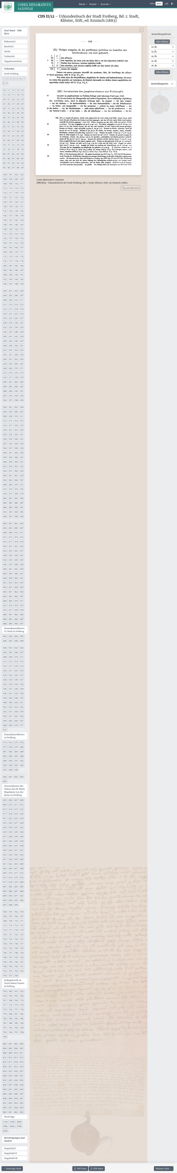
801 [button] (10, 1043)
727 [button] (21, 939)
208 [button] (4, 300)
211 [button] (21, 300)
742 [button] (16, 957)
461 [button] (10, 591)
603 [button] (21, 776)
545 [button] (10, 698)
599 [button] (16, 769)
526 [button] (16, 675)
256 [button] (4, 354)
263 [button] (21, 359)
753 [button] (10, 971)
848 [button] (4, 1098)
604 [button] (4, 781)
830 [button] (16, 1075)
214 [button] (16, 304)
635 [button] (16, 832)
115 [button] (21, 188)
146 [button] (16, 224)
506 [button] (16, 652)
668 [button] (21, 868)
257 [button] (10, 354)
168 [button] (4, 252)
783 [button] (4, 1018)
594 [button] (10, 765)
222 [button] (16, 313)
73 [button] (18, 144)
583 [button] (16, 751)
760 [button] (10, 991)
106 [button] (16, 179)
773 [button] (16, 1005)
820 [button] (4, 1066)
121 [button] (10, 197)
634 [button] (10, 832)
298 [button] (16, 400)
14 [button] (22, 90)
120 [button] (4, 197)
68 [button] (18, 140)
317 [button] (10, 425)
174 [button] (16, 256)
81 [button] (9, 154)
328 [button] (4, 439)
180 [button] (4, 265)
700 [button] (4, 911)
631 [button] (16, 827)
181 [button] (10, 265)
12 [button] (13, 90)
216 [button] (4, 309)
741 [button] (10, 957)
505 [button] (10, 652)
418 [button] (16, 541)
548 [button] (4, 702)
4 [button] (13, 78)
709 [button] (10, 921)
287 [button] (21, 386)
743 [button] (21, 957)
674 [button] (10, 877)
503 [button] (21, 647)
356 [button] (4, 471)
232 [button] (4, 327)
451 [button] (21, 578)
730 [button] (16, 943)
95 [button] (4, 167)
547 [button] (21, 698)
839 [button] (21, 1084)
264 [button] (4, 363)
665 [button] (4, 868)
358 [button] (16, 471)
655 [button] (16, 854)
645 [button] (4, 845)
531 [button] (21, 679)
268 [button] (4, 368)
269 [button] (10, 368)
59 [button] (22, 131)
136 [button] (4, 215)
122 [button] (16, 197)
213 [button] (10, 304)
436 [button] (4, 564)
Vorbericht (9, 56)
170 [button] (16, 252)
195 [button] (21, 279)
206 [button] (16, 295)
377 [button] (10, 493)
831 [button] (21, 1075)
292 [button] (4, 395)
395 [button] (21, 512)
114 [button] (16, 188)
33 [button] (18, 108)
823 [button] (21, 1066)
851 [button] (21, 1098)
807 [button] (21, 1048)
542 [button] (16, 693)
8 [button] (3, 83)
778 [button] (21, 1009)
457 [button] (10, 587)
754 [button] (16, 971)
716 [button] (4, 930)
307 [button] (21, 411)
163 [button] (21, 243)
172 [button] (4, 256)
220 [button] (4, 313)
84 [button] (22, 154)
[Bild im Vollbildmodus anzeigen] (141, 30)
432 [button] (4, 560)
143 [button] (21, 220)
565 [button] (10, 720)
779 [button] (4, 1014)
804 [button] (4, 1048)
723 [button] (21, 934)
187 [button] (21, 270)
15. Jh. (154, 61)
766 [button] (21, 995)
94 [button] (22, 163)
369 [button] (10, 484)
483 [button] (21, 614)
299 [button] (21, 400)
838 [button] (16, 1084)
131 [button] (21, 206)
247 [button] (21, 341)
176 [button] (4, 261)
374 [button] (16, 489)
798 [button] (21, 1032)
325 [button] (10, 434)
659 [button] (16, 859)
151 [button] (21, 229)
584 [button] (21, 751)
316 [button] (4, 425)
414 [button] (16, 537)
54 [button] (22, 126)
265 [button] (10, 363)
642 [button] (10, 841)
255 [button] (21, 350)
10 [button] (4, 90)
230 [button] (16, 322)
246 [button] (16, 341)
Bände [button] (82, 4)
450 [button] (16, 578)
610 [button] (10, 804)
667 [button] (16, 868)
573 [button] (4, 742)
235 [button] (21, 327)
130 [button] (16, 206)
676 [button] (21, 877)
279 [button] (21, 377)
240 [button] (4, 336)
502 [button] (16, 647)
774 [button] (21, 1005)
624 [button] (21, 818)
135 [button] (21, 211)
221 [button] (10, 313)
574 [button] (10, 742)
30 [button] (4, 108)
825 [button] (10, 1071)
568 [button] (4, 725)
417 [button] (10, 541)
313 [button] (10, 420)
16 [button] (9, 94)
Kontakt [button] (105, 4)
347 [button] (21, 457)
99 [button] (22, 167)
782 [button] (21, 1014)
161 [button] (10, 243)
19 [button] (22, 94)
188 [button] (4, 274)
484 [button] (4, 619)
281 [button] (10, 382)
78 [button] (18, 149)
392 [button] (4, 512)
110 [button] (16, 183)
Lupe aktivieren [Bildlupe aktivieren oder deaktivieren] (130, 187)
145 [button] (10, 224)
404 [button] (4, 528)
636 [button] (21, 832)
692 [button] (21, 895)
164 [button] (4, 247)
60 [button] (4, 135)
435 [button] (21, 560)
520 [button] (4, 670)
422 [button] (16, 546)
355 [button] (21, 466)
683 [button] (16, 886)
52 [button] (13, 126)
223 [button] (21, 313)
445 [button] (10, 573)
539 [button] (21, 688)
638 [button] (10, 836)
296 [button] (4, 400)
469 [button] (10, 601)
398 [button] (16, 516)
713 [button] (10, 925)
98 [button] (18, 167)
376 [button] (4, 493)
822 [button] (16, 1066)
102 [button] (16, 174)
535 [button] (21, 684)
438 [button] (16, 564)
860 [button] (4, 1112)
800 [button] (4, 1043)
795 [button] (4, 1032)
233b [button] (12, 1121)
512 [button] (4, 661)
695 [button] (16, 900)
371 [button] (21, 484)
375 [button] (21, 489)
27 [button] (13, 103)
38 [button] (18, 113)
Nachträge (9, 1116)
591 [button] (16, 760)
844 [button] (4, 1094)
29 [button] (22, 103)
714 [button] (16, 925)
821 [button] (10, 1066)
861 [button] (10, 1112)
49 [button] (22, 122)
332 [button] (4, 443)
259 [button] (21, 354)
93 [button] (18, 163)
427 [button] (21, 550)
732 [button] (4, 948)
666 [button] (10, 868)
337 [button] (10, 448)
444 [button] (4, 573)
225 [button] (10, 318)
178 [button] (16, 261)
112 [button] (4, 188)
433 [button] (10, 560)
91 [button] (9, 163)
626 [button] (10, 822)
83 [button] (18, 154)
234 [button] (16, 327)
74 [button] (22, 144)
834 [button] (16, 1080)
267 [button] (21, 363)
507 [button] (21, 652)
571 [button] (21, 725)
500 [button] (4, 647)
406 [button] (16, 528)
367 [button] (21, 480)
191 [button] (21, 274)
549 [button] (10, 702)
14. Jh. (154, 56)
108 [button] (4, 183)
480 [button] (4, 614)
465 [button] (10, 596)
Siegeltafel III (11, 1158)
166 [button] (16, 247)
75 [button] (4, 149)
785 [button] (16, 1018)
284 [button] (4, 386)
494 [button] (16, 636)
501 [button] (10, 647)
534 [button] (16, 684)
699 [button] (16, 904)
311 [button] (21, 416)
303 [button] (21, 407)
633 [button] (4, 832)
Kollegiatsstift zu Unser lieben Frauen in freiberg (14, 983)
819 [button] (21, 1062)
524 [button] (4, 675)
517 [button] (10, 666)
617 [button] (4, 813)
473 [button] (10, 605)
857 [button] (10, 1107)
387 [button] (21, 502)
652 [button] (21, 850)
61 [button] (9, 135)
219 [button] (21, 309)
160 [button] (4, 243)
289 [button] (10, 391)
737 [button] (10, 952)
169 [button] (10, 252)
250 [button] (16, 345)
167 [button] (21, 247)
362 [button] (16, 475)
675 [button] (16, 877)
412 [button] (4, 537)
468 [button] (4, 601)
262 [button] (16, 359)
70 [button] (4, 144)
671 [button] (16, 873)
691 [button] (16, 895)
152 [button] (4, 233)
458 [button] (16, 587)
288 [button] (4, 391)
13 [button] (18, 90)
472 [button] (4, 605)
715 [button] (21, 925)
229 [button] (10, 322)
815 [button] (21, 1057)
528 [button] (4, 679)
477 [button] (10, 610)
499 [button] (21, 641)
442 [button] (16, 569)
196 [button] (4, 284)
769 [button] (16, 1000)
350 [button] (16, 461)
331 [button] (21, 439)
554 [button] (16, 707)
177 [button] (10, 261)
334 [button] (16, 443)
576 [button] (21, 742)
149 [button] (10, 229)
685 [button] (4, 891)
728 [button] (4, 943)
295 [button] (21, 395)
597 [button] (4, 769)
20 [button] (4, 99)
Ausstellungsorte (159, 83)
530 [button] (16, 679)
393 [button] (10, 512)
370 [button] (16, 484)
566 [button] (16, 720)
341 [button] (10, 452)
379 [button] (21, 493)
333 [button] (10, 443)
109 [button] (10, 183)
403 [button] (21, 523)
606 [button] (10, 800)
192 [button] (4, 279)
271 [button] (21, 368)
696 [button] (21, 900)
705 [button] (10, 916)
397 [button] (10, 516)
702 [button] (16, 911)
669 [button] (4, 873)
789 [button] (16, 1023)
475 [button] (21, 605)
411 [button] (21, 532)
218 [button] (16, 309)
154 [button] (16, 233)
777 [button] (16, 1009)
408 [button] (4, 532)
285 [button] (10, 386)
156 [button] (4, 238)
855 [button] (21, 1103)
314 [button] (16, 420)
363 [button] (21, 475)
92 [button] (13, 163)
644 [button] (21, 841)
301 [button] (10, 407)
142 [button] (16, 220)
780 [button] (10, 1014)
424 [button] (4, 550)
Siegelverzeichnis (13, 61)
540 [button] (4, 693)
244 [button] (4, 341)
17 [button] (13, 94)
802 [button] (16, 1043)
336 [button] (4, 448)
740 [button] (4, 957)
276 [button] (4, 377)
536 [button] (4, 688)
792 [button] (10, 1027)
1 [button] (3, 78)
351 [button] (21, 461)
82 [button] (13, 154)
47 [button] (13, 122)
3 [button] (10, 78)
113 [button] (10, 188)
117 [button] (10, 192)
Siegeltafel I (10, 1148)
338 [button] (16, 448)
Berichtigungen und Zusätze (14, 1139)
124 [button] (4, 202)
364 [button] (4, 480)
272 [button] (4, 373)
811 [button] (21, 1053)
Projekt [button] (93, 4)
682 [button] (10, 886)
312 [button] (4, 420)
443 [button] (21, 569)
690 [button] (10, 895)
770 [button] (21, 1000)
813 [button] (10, 1057)
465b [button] (12, 1126)
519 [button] (21, 666)
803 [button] (21, 1043)
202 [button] (16, 291)
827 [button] (21, 1071)
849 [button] (10, 1098)
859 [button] (21, 1107)
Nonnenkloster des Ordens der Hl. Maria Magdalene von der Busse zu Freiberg (14, 790)
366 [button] (16, 480)
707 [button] (21, 916)
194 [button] (16, 279)
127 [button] (21, 202)
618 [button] (10, 813)
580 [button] (21, 747)
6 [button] (20, 78)
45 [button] (4, 122)
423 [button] (21, 546)
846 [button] (16, 1094)
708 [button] (4, 921)
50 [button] (4, 126)
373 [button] (10, 489)
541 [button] (10, 693)
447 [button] (21, 573)
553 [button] (10, 707)
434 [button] (16, 560)
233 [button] (10, 327)
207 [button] (21, 295)
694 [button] (10, 900)
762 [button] (21, 991)
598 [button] (10, 769)
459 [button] (21, 587)
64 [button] (22, 135)
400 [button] (4, 523)
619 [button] (16, 813)
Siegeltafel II (10, 1153)
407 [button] (21, 528)
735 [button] (21, 948)
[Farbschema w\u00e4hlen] (172, 4)
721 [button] (10, 934)
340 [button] (4, 452)
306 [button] (16, 411)
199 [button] (21, 284)
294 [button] (16, 395)
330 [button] (16, 439)
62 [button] (13, 135)
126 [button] (16, 202)
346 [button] (16, 457)
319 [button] (21, 425)
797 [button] (16, 1032)
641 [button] (4, 841)
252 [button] (4, 350)
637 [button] (4, 836)
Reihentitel (9, 41)
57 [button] (13, 131)
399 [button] (21, 516)
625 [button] (4, 822)
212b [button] (5, 1121)
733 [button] (10, 948)
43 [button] (18, 117)
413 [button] (10, 537)
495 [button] (21, 636)
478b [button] (19, 1126)
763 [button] (4, 995)
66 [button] (9, 140)
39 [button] (22, 113)
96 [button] (9, 167)
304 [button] (4, 411)
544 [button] (4, 698)
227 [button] (21, 318)
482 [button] (16, 614)
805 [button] (10, 1048)
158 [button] (16, 238)
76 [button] (9, 149)
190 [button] (16, 274)
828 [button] (4, 1075)
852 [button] (4, 1103)
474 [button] (16, 605)
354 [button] (16, 466)
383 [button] (21, 498)
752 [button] (4, 971)
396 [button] (4, 516)
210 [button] (16, 300)
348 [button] (4, 461)
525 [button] (10, 675)
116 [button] (4, 192)
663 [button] (16, 863)
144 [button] (4, 224)
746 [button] (16, 962)
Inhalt (7, 51)
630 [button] (10, 827)
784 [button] (10, 1018)
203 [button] (21, 291)
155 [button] (21, 233)
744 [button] (4, 962)
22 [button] (13, 99)
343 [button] (21, 452)
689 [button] (4, 895)
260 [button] (4, 359)
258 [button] (16, 354)
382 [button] (16, 498)
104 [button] (4, 179)
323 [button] (21, 430)
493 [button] (10, 636)
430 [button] (16, 555)
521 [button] (10, 670)
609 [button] (4, 804)
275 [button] (21, 373)
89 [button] (22, 158)
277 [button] (10, 377)
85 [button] (4, 158)
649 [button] (4, 850)
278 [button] (16, 377)
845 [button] (10, 1094)
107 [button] (21, 179)
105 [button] (10, 179)
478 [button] (16, 610)
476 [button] (4, 610)
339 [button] (21, 448)
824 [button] (4, 1071)
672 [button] (21, 873)
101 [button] (10, 174)
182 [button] (16, 265)
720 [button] (4, 934)
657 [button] (4, 859)
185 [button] (10, 270)
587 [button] (16, 756)
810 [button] (16, 1053)
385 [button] (10, 502)
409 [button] (10, 532)
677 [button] (4, 882)
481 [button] (10, 614)
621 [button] (4, 818)
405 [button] (10, 528)
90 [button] (4, 163)
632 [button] (21, 827)
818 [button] (16, 1062)
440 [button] (4, 569)
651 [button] (16, 850)
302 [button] (16, 407)
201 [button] (10, 291)
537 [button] (10, 688)
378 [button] (16, 493)
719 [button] (21, 930)
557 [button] (10, 711)
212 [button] (4, 304)
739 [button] (21, 952)
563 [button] (21, 716)
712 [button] (4, 925)
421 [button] (10, 546)
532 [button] (4, 684)
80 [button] (4, 154)
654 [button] (10, 854)
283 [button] (21, 382)
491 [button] (21, 623)
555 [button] (21, 707)
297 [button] (10, 400)
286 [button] (16, 386)
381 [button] (10, 498)
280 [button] (4, 382)
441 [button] (10, 569)
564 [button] (4, 720)
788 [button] (10, 1023)
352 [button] (4, 466)
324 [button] (4, 434)
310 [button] (16, 416)
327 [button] (21, 434)
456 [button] (4, 587)
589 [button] (4, 760)
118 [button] (16, 192)
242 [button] (16, 336)
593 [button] (4, 765)
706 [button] (16, 916)
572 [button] (4, 729)
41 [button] (9, 117)
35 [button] (4, 113)
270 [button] (16, 368)
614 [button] (10, 809)
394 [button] (16, 512)
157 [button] (10, 238)
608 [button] (21, 800)
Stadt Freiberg (11, 73)
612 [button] (21, 804)
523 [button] (21, 670)
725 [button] (10, 939)
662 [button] (10, 863)
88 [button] (18, 158)
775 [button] (4, 1009)
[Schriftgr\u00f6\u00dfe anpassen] (166, 3)
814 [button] (16, 1057)
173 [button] (10, 256)
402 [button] (16, 523)
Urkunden (9, 68)
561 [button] (10, 716)
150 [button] (16, 229)
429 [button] (10, 555)
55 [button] (4, 131)
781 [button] (16, 1014)
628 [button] (21, 822)
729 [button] (10, 943)
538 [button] (16, 688)
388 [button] (4, 507)
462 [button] (16, 591)
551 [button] (21, 702)
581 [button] (4, 751)
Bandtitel (9, 46)
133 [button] (10, 211)
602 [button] (16, 776)
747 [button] (21, 962)
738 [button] (16, 952)
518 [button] (16, 666)
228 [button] (4, 322)
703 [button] (21, 911)
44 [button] (22, 117)
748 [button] (4, 966)
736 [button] (4, 952)
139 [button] (21, 215)
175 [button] (21, 256)
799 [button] (4, 1036)
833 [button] (10, 1080)
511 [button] (21, 657)
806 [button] (16, 1048)
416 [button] (4, 541)
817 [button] (10, 1062)
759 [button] (4, 991)
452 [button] (4, 582)
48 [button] (18, 122)
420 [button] (4, 546)
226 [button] (16, 318)
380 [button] (4, 498)
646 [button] (10, 845)
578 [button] (10, 747)
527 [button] (21, 675)
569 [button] (10, 725)
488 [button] (4, 623)
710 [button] (16, 921)
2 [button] (7, 78)
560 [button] (4, 716)
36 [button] (9, 113)
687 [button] (16, 891)
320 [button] (4, 430)
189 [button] (10, 274)
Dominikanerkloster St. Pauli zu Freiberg (14, 630)
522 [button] (16, 670)
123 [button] (21, 197)
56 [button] (9, 131)
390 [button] (16, 507)
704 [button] (4, 916)
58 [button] (18, 131)
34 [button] (22, 108)
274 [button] (16, 373)
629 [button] (4, 827)
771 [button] (4, 1005)
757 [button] (10, 975)
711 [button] (21, 921)
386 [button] (16, 502)
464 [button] (4, 596)
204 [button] (4, 295)
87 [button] (13, 158)
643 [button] (16, 841)
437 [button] (10, 564)
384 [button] (4, 502)
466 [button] (16, 596)
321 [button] (10, 430)
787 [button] (4, 1023)
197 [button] (10, 284)
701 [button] (10, 911)
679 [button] (16, 882)
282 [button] (16, 382)
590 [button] (10, 760)
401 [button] (10, 523)
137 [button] (10, 215)
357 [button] (10, 471)
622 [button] (10, 818)
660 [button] (21, 859)
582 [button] (10, 751)
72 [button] (13, 144)
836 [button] (4, 1084)
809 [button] (10, 1053)
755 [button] (21, 971)
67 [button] (13, 140)
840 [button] (4, 1089)
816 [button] (4, 1062)
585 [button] (4, 756)
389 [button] (10, 507)
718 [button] (16, 930)
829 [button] (10, 1075)
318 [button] (16, 425)
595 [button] (16, 765)
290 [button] (16, 391)
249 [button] (10, 345)
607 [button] (16, 800)
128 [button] (4, 206)
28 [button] (18, 103)
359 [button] (21, 471)
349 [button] (10, 461)
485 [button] (10, 619)
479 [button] (21, 610)
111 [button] (21, 183)
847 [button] (21, 1094)
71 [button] (9, 144)
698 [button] (10, 904)
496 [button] (4, 641)
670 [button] (10, 873)
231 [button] (21, 322)
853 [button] (10, 1103)
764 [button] (10, 995)
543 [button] (21, 693)
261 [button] (10, 359)
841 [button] (10, 1089)
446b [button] (5, 1126)
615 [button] (16, 809)
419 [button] (21, 541)
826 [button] (16, 1071)
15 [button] (4, 94)
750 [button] (16, 966)
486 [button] (16, 619)
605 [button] (4, 800)
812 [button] (4, 1057)
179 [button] (21, 261)
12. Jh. (154, 47)
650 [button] (10, 850)
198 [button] (16, 284)
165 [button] (10, 247)
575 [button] (16, 742)
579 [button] (16, 747)
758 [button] (16, 975)
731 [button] (21, 943)
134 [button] (16, 211)
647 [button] (16, 845)
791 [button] (4, 1027)
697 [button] (4, 904)
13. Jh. (154, 51)
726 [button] (16, 939)
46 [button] (9, 122)
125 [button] (10, 202)
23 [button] (18, 99)
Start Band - (12, 32)
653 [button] (4, 854)
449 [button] (10, 578)
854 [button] (16, 1103)
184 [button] (4, 270)
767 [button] (4, 1000)
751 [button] (21, 966)
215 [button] (21, 304)
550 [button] (16, 702)
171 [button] (21, 252)
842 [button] (16, 1089)
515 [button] (21, 661)
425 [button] (10, 550)
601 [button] (10, 776)
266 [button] (16, 363)
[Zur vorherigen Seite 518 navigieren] (12, 1168)
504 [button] (4, 652)
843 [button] (21, 1089)
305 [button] (10, 411)
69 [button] (22, 140)
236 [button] (4, 332)
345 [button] (10, 457)
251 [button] (21, 345)
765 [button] (16, 995)
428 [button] (4, 555)
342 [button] (16, 452)
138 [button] (16, 215)
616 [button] (21, 809)
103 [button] (21, 174)
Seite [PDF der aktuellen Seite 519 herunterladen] (80, 1168)
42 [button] (13, 117)
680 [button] (21, 882)
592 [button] (21, 760)
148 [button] (4, 229)
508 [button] (4, 657)
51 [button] (9, 126)
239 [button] (21, 332)
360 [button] (4, 475)
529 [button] (10, 679)
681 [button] (4, 886)
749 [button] (10, 966)
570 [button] (16, 725)
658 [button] (10, 859)
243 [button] (21, 336)
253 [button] (10, 350)
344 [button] (4, 457)
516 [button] (4, 666)
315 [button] (21, 420)
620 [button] (21, 813)
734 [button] (16, 948)
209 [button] (10, 300)
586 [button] (10, 756)
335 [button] (21, 443)
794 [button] (21, 1027)
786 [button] (21, 1018)
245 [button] (10, 341)
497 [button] (10, 641)
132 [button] (4, 211)
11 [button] (9, 90)
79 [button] (22, 149)
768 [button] (10, 1000)
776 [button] (10, 1009)
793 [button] (16, 1027)
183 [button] (21, 265)
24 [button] (22, 99)
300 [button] (4, 407)
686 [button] (10, 891)
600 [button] (4, 776)
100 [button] (4, 174)
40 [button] (4, 117)
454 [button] (16, 582)
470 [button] (16, 601)
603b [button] (5, 1130)
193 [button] (10, 279)
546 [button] (16, 698)
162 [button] (16, 243)
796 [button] (10, 1032)
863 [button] (21, 1112)
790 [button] (21, 1023)
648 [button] (21, 845)
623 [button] (16, 818)
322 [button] (16, 430)
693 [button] (4, 900)
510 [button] (16, 657)
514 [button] (16, 661)
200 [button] (4, 291)
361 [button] (10, 475)
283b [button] (19, 1121)
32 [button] (13, 108)
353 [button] (10, 466)
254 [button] (16, 350)
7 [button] (24, 78)
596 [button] (21, 765)
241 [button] (10, 336)
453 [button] (10, 582)
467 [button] (21, 596)
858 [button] (16, 1107)
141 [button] (10, 220)
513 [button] (10, 661)
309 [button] (10, 416)
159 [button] (21, 238)
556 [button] (4, 711)
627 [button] (16, 822)
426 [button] (16, 550)
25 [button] (4, 103)
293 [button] (10, 395)
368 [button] (4, 484)
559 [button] (21, 711)
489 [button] (10, 623)
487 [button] (21, 619)
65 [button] (4, 140)
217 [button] (10, 309)
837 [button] (10, 1084)
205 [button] (10, 295)
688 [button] (21, 891)
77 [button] (13, 149)
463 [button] (21, 591)
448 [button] (4, 578)
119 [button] (21, 192)
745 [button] (10, 962)
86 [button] (9, 158)
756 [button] (4, 975)
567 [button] (21, 720)
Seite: (152, 3)
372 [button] (4, 489)
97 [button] (13, 167)
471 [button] (21, 601)
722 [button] (16, 934)
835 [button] (21, 1080)
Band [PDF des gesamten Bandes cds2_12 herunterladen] (96, 1168)
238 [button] (16, 332)
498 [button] (16, 641)
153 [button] (10, 233)
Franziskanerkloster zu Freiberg (14, 736)
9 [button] (7, 83)
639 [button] (16, 836)
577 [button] (4, 747)
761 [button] (16, 991)
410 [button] (16, 532)
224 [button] (4, 318)
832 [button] (4, 1080)
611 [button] (16, 804)
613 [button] (4, 809)
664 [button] (21, 863)
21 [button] (9, 99)
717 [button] (10, 930)
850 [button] (16, 1098)
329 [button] (10, 439)
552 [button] (4, 707)
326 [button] (16, 434)
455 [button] (21, 582)
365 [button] (10, 480)
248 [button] (4, 345)
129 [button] (10, 206)
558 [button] (16, 711)
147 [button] (21, 224)
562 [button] (16, 716)
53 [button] (18, 126)
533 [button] (10, 684)
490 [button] (16, 623)
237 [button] (10, 332)
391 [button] (21, 507)
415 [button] (21, 537)
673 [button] (4, 877)
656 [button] (21, 854)
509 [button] (10, 657)
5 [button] (17, 78)
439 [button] (21, 564)
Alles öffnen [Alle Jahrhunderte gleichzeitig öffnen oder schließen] (162, 41)
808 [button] (4, 1053)
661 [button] (4, 863)
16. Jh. (154, 65)
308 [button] (4, 416)
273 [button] (10, 373)
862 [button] (16, 1112)
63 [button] (18, 135)
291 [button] (21, 391)
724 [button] (4, 939)
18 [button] (18, 94)
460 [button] (4, 591)
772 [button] (10, 1005)
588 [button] (21, 756)
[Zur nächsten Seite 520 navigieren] (163, 1168)
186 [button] (16, 270)
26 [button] (9, 103)
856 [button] (4, 1107)
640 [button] (21, 836)
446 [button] (16, 573)
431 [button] (21, 555)
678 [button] (10, 882)
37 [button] (13, 113)
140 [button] (4, 220)
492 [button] (4, 636)
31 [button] (9, 108)
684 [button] (21, 886)
